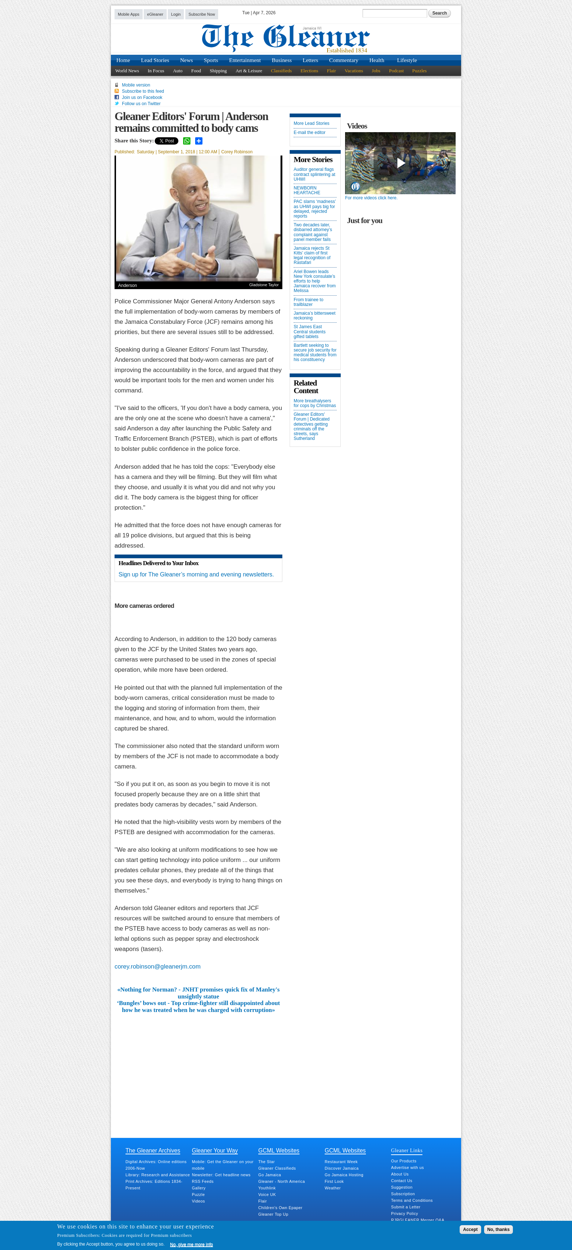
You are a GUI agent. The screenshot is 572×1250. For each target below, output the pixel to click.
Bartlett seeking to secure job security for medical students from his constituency (315, 353)
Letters (310, 60)
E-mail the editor (309, 132)
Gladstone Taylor (264, 285)
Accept (470, 1229)
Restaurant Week (341, 1161)
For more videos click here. (371, 197)
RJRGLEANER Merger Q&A (417, 1220)
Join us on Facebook (142, 97)
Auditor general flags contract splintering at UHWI (314, 174)
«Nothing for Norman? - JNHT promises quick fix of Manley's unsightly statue (198, 993)
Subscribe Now (202, 14)
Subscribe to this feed (143, 91)
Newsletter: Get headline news (221, 1175)
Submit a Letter (406, 1207)
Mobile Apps (128, 14)
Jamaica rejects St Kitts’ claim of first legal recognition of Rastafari (312, 255)
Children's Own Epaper (280, 1207)
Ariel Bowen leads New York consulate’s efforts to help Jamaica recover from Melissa (315, 281)
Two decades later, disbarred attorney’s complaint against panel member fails (313, 232)
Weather (333, 1188)
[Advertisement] (198, 1068)
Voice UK (267, 1194)
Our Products (404, 1161)
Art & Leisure (249, 70)
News (186, 60)
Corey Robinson (236, 151)
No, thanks (498, 1229)
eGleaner (155, 14)
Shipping (218, 70)
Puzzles (419, 70)
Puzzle (198, 1194)
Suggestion (402, 1187)
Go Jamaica (269, 1175)
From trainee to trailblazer (308, 302)
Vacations (354, 70)
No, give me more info (191, 1244)
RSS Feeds (203, 1181)
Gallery (199, 1188)
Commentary (343, 60)
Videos (198, 1201)
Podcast (396, 70)
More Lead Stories (311, 123)
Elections (309, 70)
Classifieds (281, 70)
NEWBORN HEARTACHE (307, 190)
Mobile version (136, 85)
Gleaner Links (406, 1150)
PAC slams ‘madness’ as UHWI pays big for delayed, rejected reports (315, 209)
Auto (177, 70)
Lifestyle (407, 60)
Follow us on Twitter (141, 103)
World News (127, 70)
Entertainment (245, 60)
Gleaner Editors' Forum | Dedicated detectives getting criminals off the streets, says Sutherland (312, 426)
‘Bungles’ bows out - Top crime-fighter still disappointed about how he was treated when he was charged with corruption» (198, 1006)
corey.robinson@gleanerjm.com (158, 966)
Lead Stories (155, 60)
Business (282, 60)
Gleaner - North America (281, 1181)
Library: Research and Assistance (157, 1175)
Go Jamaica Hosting (344, 1175)
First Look (334, 1181)
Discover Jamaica (342, 1168)
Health (377, 60)
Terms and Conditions (412, 1200)
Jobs (376, 70)
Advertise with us (407, 1167)
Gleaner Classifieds (277, 1168)
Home (123, 60)
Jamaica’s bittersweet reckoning (315, 316)
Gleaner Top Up (273, 1214)
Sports (211, 60)
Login (176, 14)
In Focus (156, 70)
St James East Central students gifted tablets (309, 332)
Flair (331, 70)
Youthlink (267, 1188)
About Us (400, 1174)
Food (196, 70)
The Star (266, 1161)
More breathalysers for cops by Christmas (315, 403)
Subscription (403, 1194)
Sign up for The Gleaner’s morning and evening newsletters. (196, 574)
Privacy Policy (404, 1213)
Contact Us (401, 1180)
